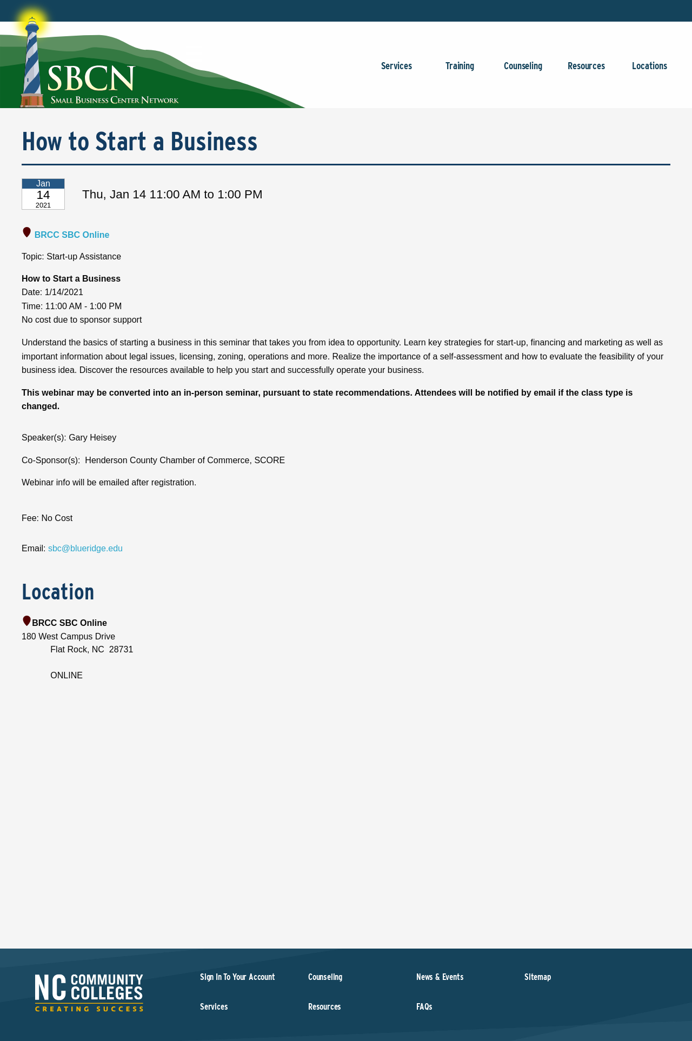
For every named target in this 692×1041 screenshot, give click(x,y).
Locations (649, 71)
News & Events (440, 977)
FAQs (424, 1007)
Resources (586, 71)
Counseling (523, 71)
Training (460, 71)
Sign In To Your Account (237, 977)
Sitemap (537, 977)
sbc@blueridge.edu (85, 548)
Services (396, 71)
